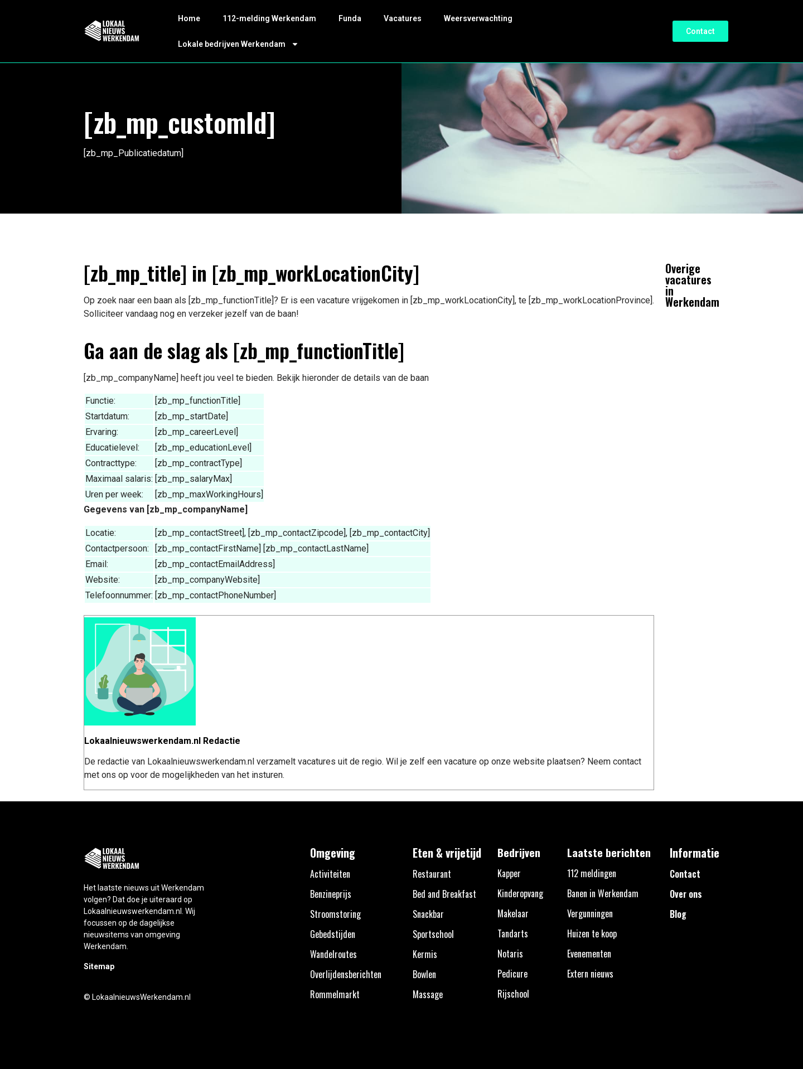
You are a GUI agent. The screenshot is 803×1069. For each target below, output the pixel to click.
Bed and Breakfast (444, 894)
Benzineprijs (330, 894)
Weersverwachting (478, 18)
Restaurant (432, 874)
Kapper (509, 873)
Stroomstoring (335, 914)
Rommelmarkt (335, 994)
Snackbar (428, 914)
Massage (428, 994)
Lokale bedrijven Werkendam (238, 44)
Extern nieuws (590, 973)
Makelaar (513, 913)
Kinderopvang (520, 893)
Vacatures (403, 18)
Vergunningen (590, 913)
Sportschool (433, 934)
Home (189, 18)
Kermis (425, 954)
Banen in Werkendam (602, 893)
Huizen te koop (592, 933)
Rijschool (513, 993)
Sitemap (99, 966)
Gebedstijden (332, 934)
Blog (678, 914)
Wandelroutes (333, 954)
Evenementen (589, 953)
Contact (685, 874)
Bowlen (424, 974)
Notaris (510, 953)
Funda (349, 18)
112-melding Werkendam (269, 18)
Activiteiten (330, 874)
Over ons (686, 894)
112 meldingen (591, 873)
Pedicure (512, 973)
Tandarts (512, 933)
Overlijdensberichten (345, 974)
